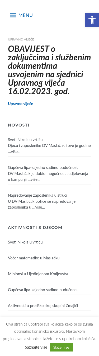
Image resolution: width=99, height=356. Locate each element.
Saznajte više (36, 347)
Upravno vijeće (21, 39)
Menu (21, 15)
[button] (92, 20)
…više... (14, 151)
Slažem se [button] (61, 347)
